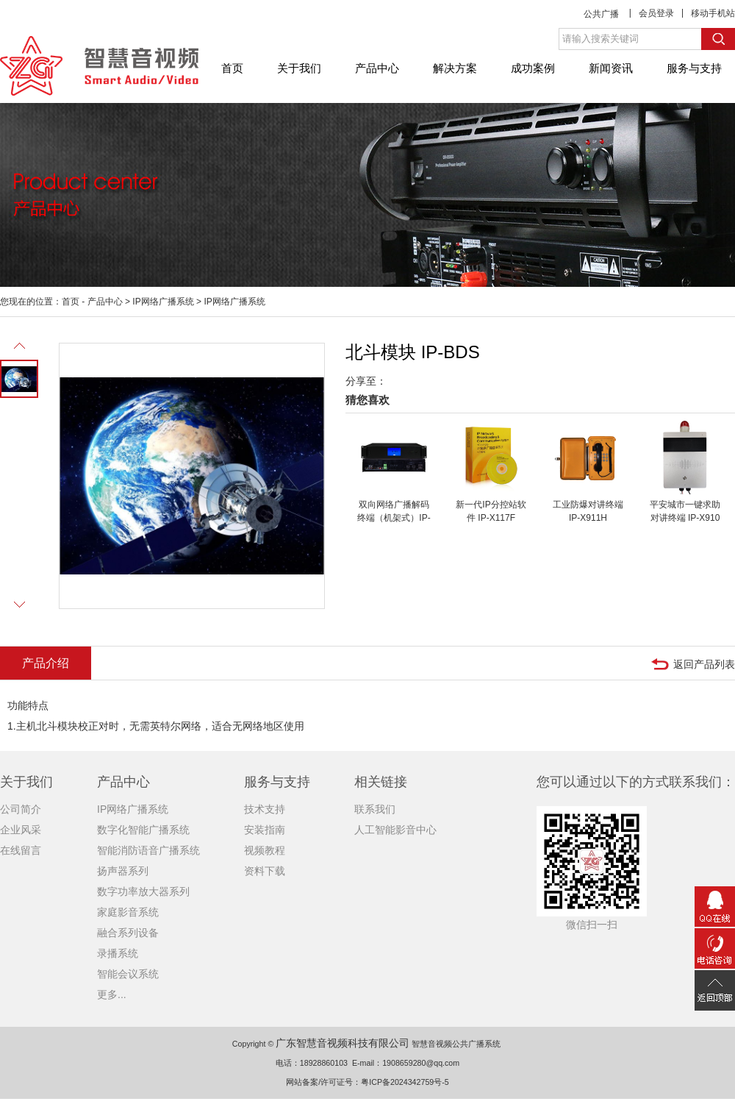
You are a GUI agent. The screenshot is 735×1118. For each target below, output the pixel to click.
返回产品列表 (704, 664)
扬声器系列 (122, 871)
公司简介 (20, 809)
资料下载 (264, 871)
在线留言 (20, 850)
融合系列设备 (128, 933)
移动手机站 (713, 13)
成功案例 (533, 68)
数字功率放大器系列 (143, 891)
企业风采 (20, 830)
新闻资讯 (611, 68)
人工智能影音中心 (395, 830)
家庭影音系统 (128, 912)
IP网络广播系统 (162, 301)
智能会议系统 (128, 974)
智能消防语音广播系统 (148, 850)
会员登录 (656, 13)
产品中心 (377, 68)
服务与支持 (694, 68)
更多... (111, 994)
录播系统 (117, 953)
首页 (232, 68)
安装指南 (264, 830)
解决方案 (455, 68)
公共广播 (601, 14)
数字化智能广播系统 (143, 830)
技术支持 (264, 809)
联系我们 (374, 809)
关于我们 (299, 68)
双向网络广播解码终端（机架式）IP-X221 (393, 517)
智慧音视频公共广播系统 (456, 1043)
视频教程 (264, 850)
